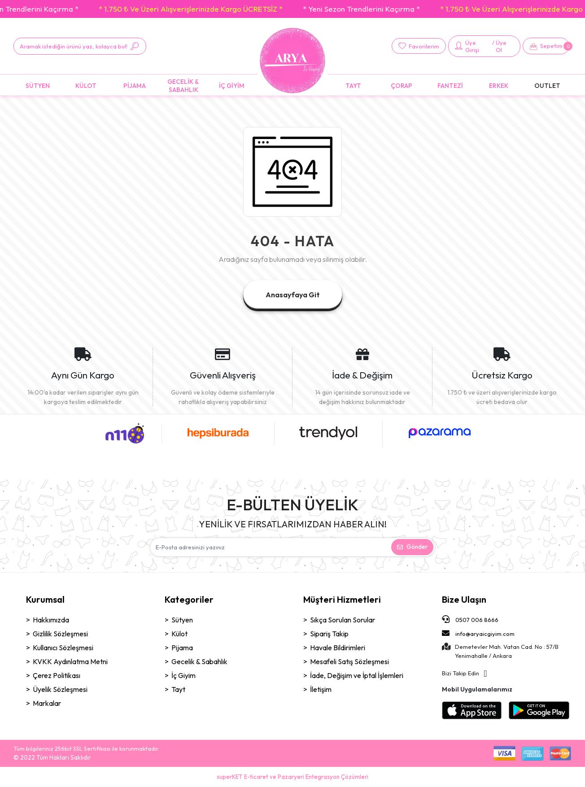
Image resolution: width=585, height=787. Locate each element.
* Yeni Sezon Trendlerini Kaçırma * (369, 8)
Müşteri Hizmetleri (342, 599)
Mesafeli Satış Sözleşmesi (349, 661)
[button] (546, 46)
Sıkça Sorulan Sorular (342, 619)
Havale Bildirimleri (337, 647)
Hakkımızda (51, 619)
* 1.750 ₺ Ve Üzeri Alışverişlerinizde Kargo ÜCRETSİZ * (199, 8)
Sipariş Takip (329, 633)
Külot (179, 633)
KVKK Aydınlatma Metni (70, 661)
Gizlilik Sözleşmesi (60, 633)
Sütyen (182, 619)
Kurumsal (45, 599)
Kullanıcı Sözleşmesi (63, 647)
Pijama (182, 647)
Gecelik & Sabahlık (199, 661)
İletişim (321, 689)
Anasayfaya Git (293, 294)
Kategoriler (189, 599)
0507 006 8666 (470, 619)
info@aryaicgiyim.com (478, 633)
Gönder (412, 546)
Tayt (178, 689)
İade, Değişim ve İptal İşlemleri (356, 675)
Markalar (47, 703)
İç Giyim (183, 675)
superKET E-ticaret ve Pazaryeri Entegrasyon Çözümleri (292, 776)
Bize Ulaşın (464, 599)
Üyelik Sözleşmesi (60, 689)
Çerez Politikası (56, 675)
